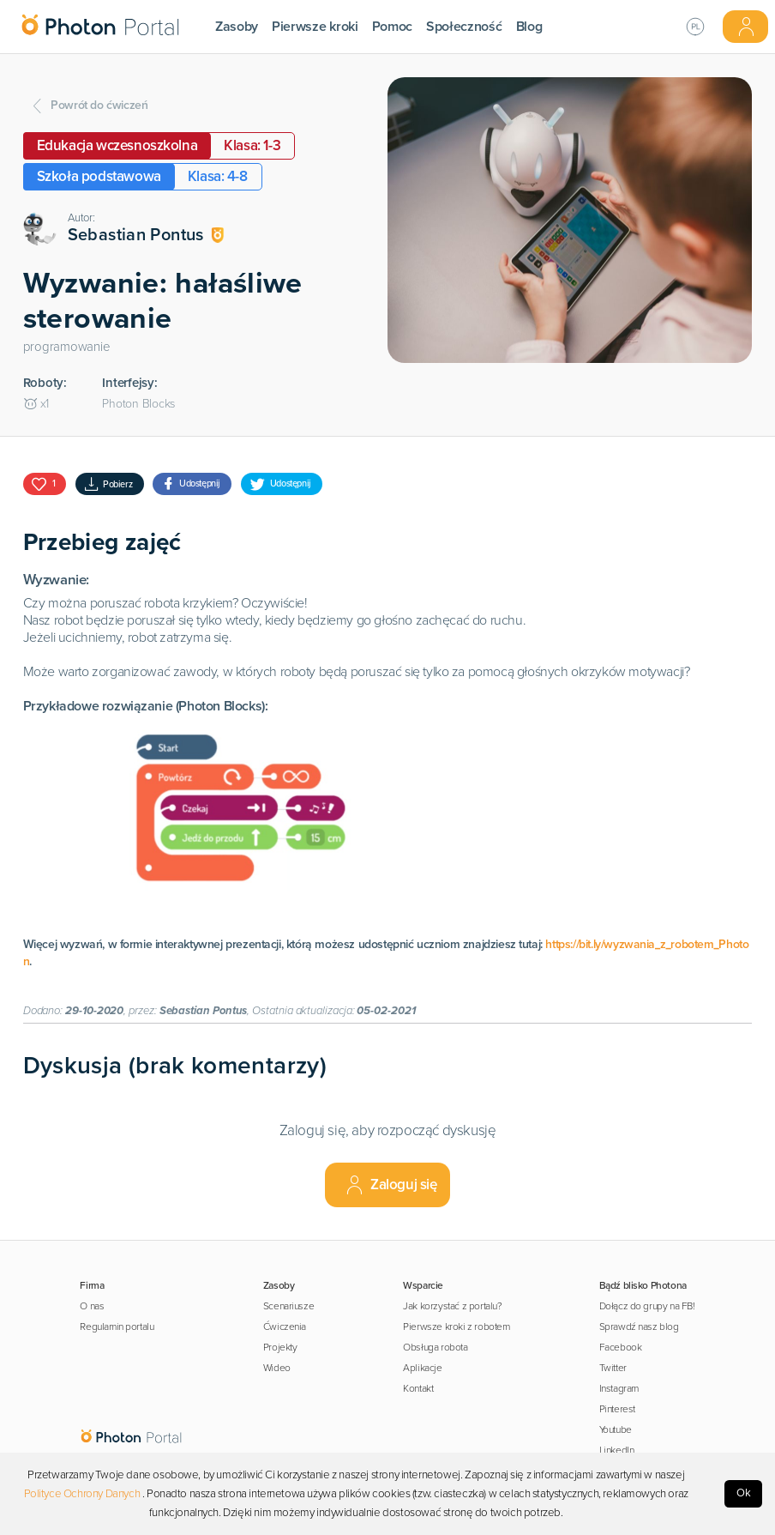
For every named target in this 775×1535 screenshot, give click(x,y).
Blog (529, 26)
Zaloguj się (390, 1184)
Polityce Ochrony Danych (82, 1494)
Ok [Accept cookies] (743, 1493)
